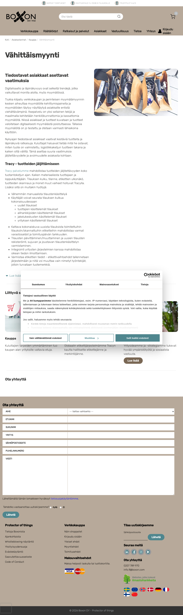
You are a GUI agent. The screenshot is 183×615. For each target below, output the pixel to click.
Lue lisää (133, 360)
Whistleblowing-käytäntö (19, 541)
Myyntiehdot (71, 546)
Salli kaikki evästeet (138, 338)
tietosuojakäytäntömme (64, 498)
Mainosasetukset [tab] (109, 284)
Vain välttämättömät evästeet (45, 338)
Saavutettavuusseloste (18, 556)
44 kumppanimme (40, 300)
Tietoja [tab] (145, 284)
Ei (62, 507)
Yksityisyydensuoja (16, 546)
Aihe (8, 411)
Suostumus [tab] (38, 284)
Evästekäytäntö (14, 551)
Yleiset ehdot (71, 541)
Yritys (9, 435)
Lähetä (10, 514)
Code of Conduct (14, 561)
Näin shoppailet (73, 531)
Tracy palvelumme (17, 171)
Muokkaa (92, 338)
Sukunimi (11, 427)
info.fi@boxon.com (134, 569)
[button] (173, 17)
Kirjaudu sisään (73, 536)
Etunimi (10, 419)
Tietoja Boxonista (15, 531)
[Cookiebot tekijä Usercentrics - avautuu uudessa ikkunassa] (146, 275)
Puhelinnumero (15, 451)
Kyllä (53, 507)
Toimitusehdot (72, 551)
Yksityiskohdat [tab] (73, 284)
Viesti (9, 458)
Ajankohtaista (13, 536)
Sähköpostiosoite (16, 443)
